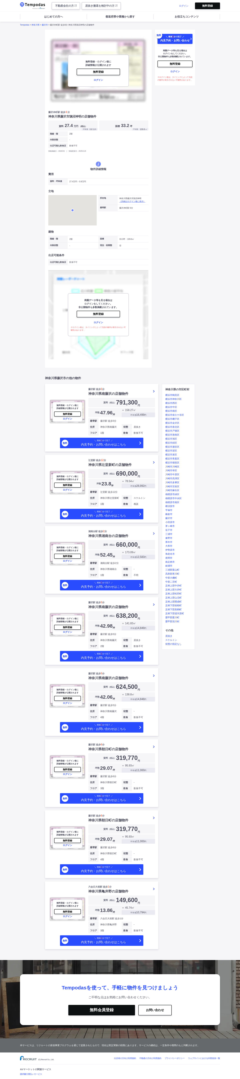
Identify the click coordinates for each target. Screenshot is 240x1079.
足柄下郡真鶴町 (173, 609)
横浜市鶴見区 (172, 395)
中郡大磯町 (171, 577)
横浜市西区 (171, 403)
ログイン (183, 6)
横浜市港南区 (172, 434)
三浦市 (168, 534)
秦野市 (168, 538)
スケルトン (171, 640)
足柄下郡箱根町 (173, 605)
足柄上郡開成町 (173, 601)
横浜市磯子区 (172, 419)
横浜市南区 (171, 411)
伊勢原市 (170, 550)
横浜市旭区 (171, 438)
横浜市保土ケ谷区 (174, 415)
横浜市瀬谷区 (172, 446)
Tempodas (24, 25)
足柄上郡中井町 (173, 585)
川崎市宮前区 (172, 486)
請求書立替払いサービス (31, 1074)
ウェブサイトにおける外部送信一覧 (204, 1058)
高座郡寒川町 (172, 573)
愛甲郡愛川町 (172, 617)
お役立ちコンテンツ (187, 16)
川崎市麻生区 (172, 490)
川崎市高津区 (172, 478)
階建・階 (54, 134)
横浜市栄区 (171, 450)
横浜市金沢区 (172, 423)
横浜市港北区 (172, 427)
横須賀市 (170, 506)
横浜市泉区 (171, 454)
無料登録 (207, 5)
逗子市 (168, 530)
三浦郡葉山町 (172, 569)
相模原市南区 (172, 502)
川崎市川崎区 (172, 466)
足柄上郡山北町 (173, 597)
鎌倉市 (168, 514)
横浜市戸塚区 (172, 430)
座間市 (168, 558)
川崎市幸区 (171, 470)
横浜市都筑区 (172, 462)
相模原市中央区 (173, 498)
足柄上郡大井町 (173, 589)
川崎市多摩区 (172, 482)
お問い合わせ (155, 1010)
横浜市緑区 (171, 442)
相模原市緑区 (172, 494)
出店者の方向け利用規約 (125, 1058)
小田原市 (170, 522)
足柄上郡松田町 (173, 593)
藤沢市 (45, 25)
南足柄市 (170, 562)
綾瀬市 (168, 565)
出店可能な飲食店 (58, 146)
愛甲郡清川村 (172, 621)
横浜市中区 (171, 407)
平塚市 (168, 510)
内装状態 (54, 140)
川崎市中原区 (172, 474)
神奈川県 (36, 25)
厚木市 (168, 542)
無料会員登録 (102, 1010)
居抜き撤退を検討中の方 (101, 5)
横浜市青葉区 (172, 458)
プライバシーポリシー (175, 1058)
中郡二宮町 (171, 581)
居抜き (168, 636)
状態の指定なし (173, 644)
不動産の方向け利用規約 (150, 1058)
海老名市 (170, 554)
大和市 (168, 546)
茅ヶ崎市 (170, 526)
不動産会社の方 (65, 5)
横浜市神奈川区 (173, 399)
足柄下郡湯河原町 (174, 613)
